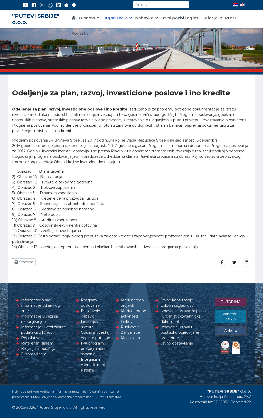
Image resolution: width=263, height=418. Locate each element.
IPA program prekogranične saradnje (94, 348)
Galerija (210, 17)
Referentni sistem (37, 343)
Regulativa (30, 338)
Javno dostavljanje (177, 343)
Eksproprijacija (33, 354)
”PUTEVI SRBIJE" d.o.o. (35, 19)
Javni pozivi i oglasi (180, 17)
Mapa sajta (130, 338)
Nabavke (144, 17)
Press (231, 17)
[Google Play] (74, 5)
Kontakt (79, 33)
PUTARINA (231, 302)
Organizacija (115, 17)
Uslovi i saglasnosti (177, 305)
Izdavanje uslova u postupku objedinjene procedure (180, 332)
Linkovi (127, 321)
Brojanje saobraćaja (38, 348)
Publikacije (130, 327)
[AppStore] (66, 5)
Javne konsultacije (177, 300)
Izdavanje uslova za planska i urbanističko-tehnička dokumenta (185, 316)
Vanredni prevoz (230, 316)
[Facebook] (34, 5)
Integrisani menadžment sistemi (93, 365)
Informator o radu (37, 300)
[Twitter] (50, 5)
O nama (87, 17)
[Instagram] (42, 5)
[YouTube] (26, 5)
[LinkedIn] (58, 5)
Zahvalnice (130, 332)
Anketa (230, 330)
